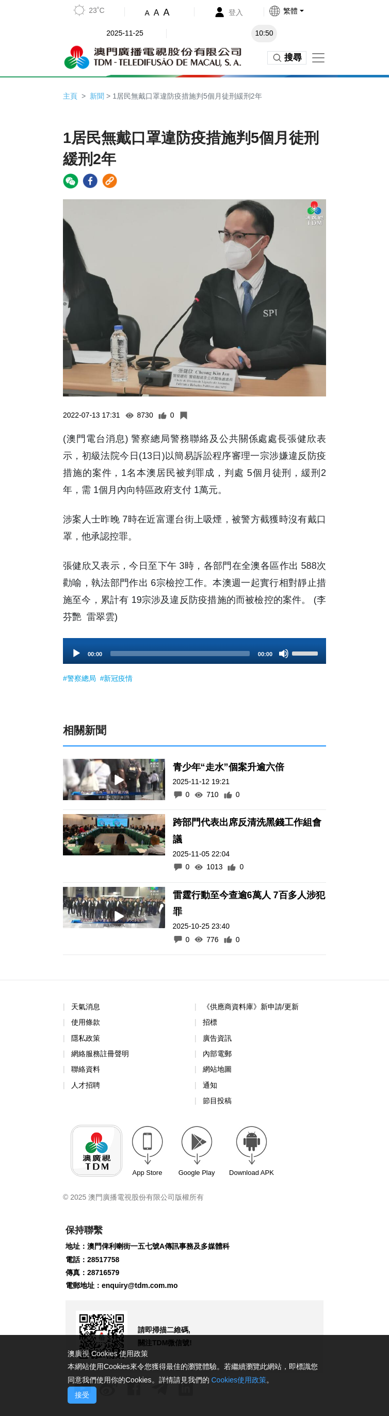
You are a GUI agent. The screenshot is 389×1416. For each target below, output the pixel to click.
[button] (301, 11)
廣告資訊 (217, 1038)
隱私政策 (85, 1038)
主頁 (70, 96)
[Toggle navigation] (318, 58)
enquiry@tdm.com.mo (139, 1285)
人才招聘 (85, 1085)
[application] (194, 651)
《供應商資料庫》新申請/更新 (251, 1007)
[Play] (76, 653)
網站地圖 (217, 1069)
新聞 (97, 96)
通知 (210, 1085)
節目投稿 (217, 1100)
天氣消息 (85, 1007)
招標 (210, 1022)
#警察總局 (80, 678)
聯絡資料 (85, 1069)
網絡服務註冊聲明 (100, 1053)
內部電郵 (217, 1053)
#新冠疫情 (116, 678)
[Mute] (284, 653)
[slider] (180, 653)
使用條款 (85, 1022)
